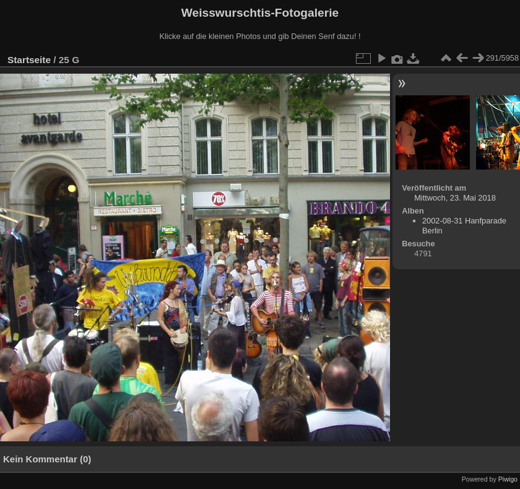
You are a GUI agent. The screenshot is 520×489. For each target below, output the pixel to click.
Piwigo (508, 479)
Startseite (29, 59)
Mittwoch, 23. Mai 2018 (455, 197)
